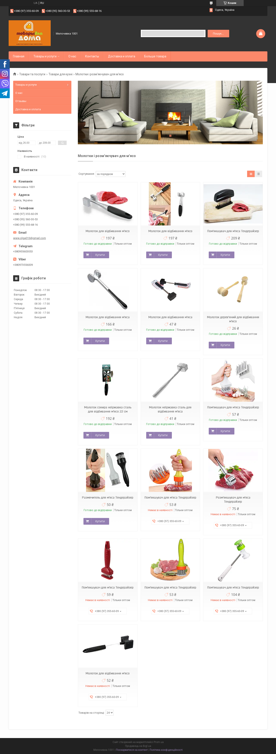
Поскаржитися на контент (132, 749)
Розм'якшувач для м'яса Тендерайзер (233, 499)
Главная (18, 56)
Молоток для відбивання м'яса (108, 317)
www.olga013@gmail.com (29, 238)
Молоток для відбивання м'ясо (108, 231)
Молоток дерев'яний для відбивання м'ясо (233, 319)
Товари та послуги (32, 74)
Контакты (92, 56)
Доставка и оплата (121, 56)
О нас (72, 56)
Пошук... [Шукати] (218, 33)
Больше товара (155, 56)
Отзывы (20, 101)
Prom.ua (159, 742)
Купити (100, 255)
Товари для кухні (60, 74)
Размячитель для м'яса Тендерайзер (107, 497)
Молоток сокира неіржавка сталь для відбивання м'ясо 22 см (107, 409)
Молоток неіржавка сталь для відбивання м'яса (170, 409)
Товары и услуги (44, 56)
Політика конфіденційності (166, 749)
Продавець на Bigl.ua (138, 746)
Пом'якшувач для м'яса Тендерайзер (233, 231)
